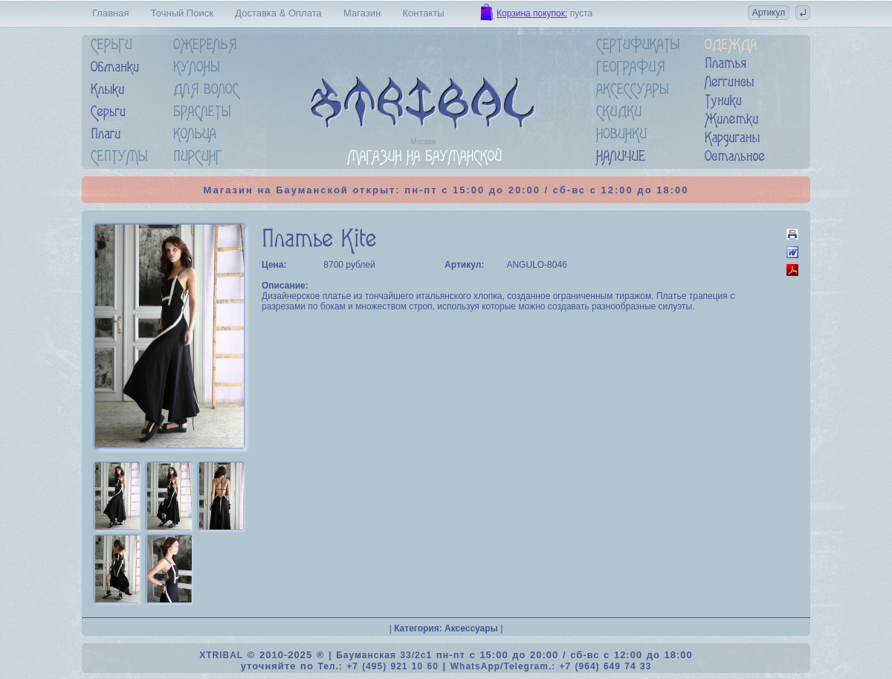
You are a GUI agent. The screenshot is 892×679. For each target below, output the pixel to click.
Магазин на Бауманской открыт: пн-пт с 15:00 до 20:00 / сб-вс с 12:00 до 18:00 (446, 190)
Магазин (362, 13)
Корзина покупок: (532, 13)
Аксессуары (471, 628)
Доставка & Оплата (278, 13)
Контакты (424, 13)
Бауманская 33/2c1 (384, 655)
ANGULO (525, 265)
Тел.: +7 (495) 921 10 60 (377, 666)
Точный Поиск (182, 13)
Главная (110, 13)
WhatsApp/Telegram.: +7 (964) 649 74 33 (551, 666)
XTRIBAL (221, 655)
